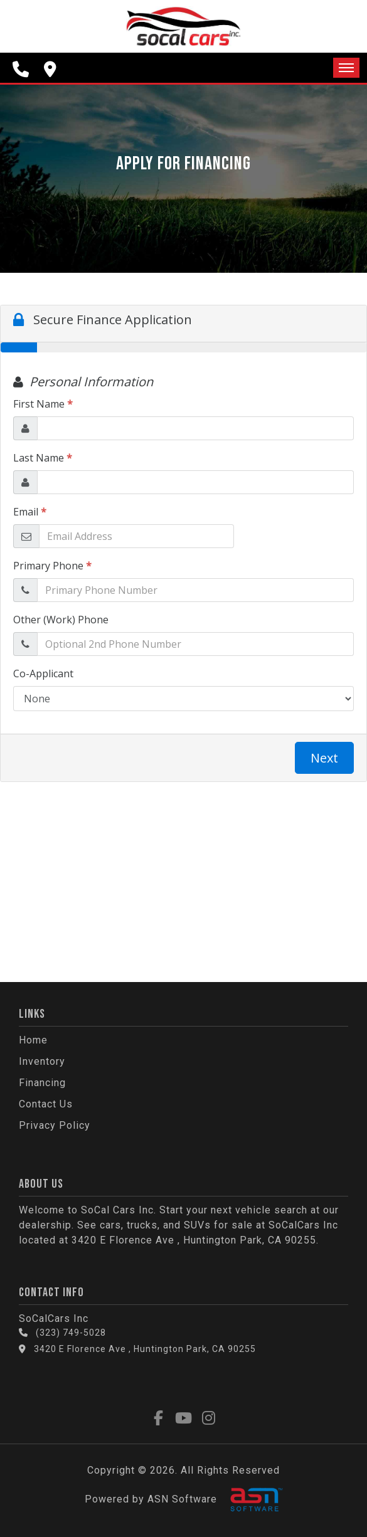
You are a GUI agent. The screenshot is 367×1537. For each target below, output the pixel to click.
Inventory (42, 1061)
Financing (42, 1083)
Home (33, 1040)
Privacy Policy (54, 1125)
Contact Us (46, 1104)
